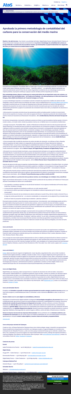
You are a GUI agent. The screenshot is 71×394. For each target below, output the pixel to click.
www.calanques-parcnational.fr (51, 334)
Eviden (5, 253)
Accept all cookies (58, 376)
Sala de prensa (10, 10)
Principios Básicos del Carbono (59, 102)
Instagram (29, 336)
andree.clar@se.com (43, 372)
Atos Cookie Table (25, 388)
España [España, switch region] (64, 2)
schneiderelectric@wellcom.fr (17, 369)
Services (18, 5)
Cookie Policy (33, 386)
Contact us (57, 2)
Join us (53, 5)
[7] (13, 250)
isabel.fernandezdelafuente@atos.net (43, 347)
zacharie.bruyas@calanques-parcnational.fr (36, 364)
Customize (57, 381)
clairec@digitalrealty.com (45, 358)
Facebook (22, 336)
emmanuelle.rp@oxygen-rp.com (37, 355)
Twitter (16, 282)
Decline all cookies (58, 379)
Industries (27, 5)
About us (45, 5)
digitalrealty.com (48, 280)
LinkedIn (10, 282)
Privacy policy (57, 383)
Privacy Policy (27, 389)
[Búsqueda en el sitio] (66, 5)
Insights (36, 5)
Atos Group (61, 5)
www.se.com (6, 319)
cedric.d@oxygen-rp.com (39, 352)
